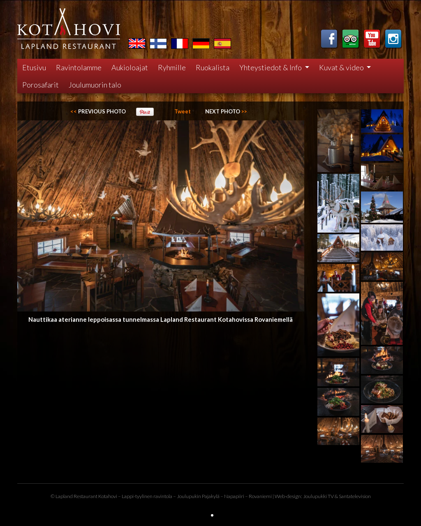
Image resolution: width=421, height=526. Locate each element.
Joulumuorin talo (95, 84)
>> (226, 111)
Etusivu (34, 67)
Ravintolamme (79, 67)
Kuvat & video (342, 67)
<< (98, 111)
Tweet (182, 111)
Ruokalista (212, 67)
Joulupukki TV (318, 496)
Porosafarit (40, 84)
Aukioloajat (129, 67)
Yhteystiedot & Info (271, 67)
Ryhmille (172, 67)
